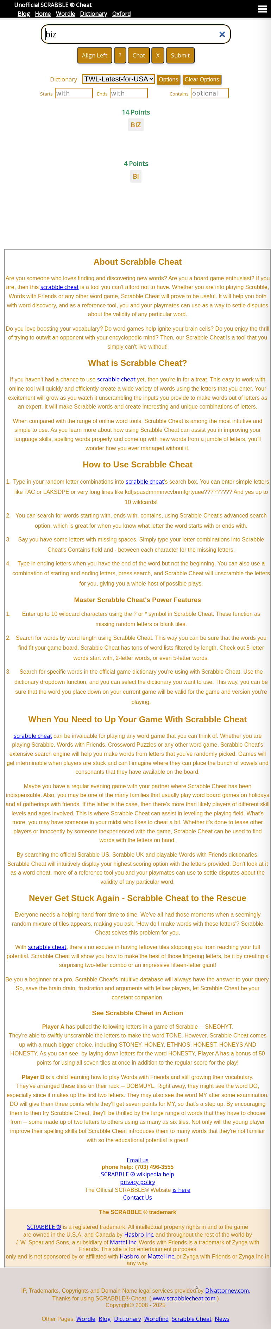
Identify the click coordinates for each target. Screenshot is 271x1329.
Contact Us (137, 1197)
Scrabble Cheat (192, 1319)
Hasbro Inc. (139, 1234)
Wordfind (156, 1319)
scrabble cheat (59, 287)
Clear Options (202, 79)
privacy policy (137, 1182)
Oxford (121, 14)
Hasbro (129, 1256)
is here (181, 1190)
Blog (24, 14)
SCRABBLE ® (44, 1227)
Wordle (65, 14)
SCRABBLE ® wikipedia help (137, 1174)
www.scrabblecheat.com (184, 1298)
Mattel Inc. (123, 1242)
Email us (138, 1160)
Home (43, 14)
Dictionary (93, 14)
